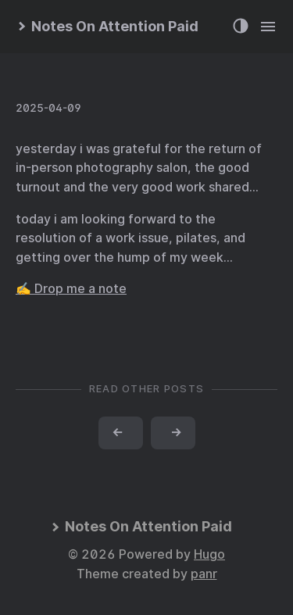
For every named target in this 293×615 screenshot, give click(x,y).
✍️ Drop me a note (71, 288)
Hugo (209, 554)
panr (204, 574)
